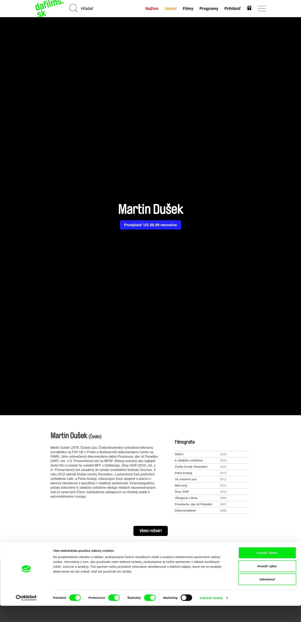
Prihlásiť (232, 8)
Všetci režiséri (150, 531)
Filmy (187, 8)
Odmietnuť (267, 595)
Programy (208, 8)
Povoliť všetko (267, 569)
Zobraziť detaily (211, 614)
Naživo (151, 8)
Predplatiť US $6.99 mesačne (150, 225)
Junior (170, 8)
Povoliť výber (267, 582)
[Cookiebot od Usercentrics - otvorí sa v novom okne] (26, 614)
